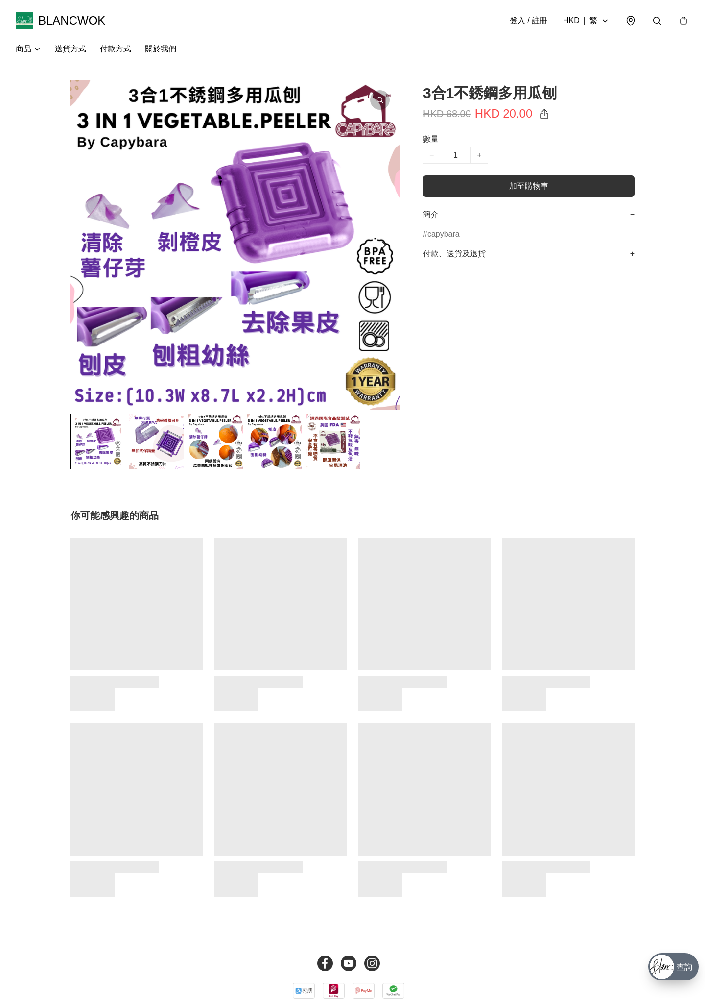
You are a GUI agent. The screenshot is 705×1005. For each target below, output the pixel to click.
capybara (443, 234)
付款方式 (115, 49)
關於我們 (160, 49)
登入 (528, 20)
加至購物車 (528, 186)
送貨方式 (70, 49)
